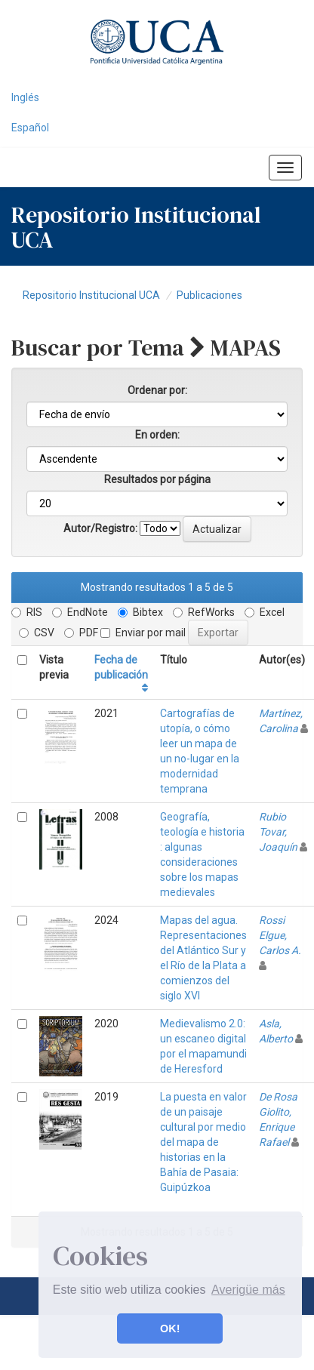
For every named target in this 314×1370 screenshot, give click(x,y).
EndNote (80, 612)
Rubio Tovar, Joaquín (278, 832)
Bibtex (140, 612)
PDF (81, 633)
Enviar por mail (143, 633)
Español (30, 128)
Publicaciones (209, 295)
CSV (36, 633)
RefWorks (204, 612)
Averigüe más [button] (248, 1289)
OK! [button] (170, 1328)
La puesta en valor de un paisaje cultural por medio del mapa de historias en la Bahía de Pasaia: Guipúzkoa (203, 1142)
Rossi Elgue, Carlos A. (280, 935)
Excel (265, 612)
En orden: (157, 435)
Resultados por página (157, 479)
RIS (26, 612)
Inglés (25, 97)
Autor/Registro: (100, 528)
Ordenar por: (157, 390)
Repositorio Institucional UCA (91, 295)
